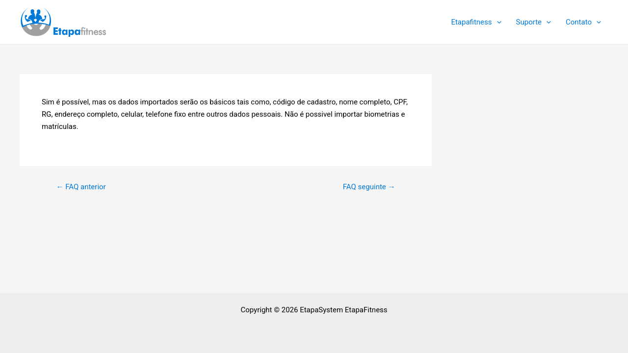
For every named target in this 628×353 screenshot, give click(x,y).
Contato (583, 22)
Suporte (533, 22)
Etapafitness (476, 22)
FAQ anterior (80, 187)
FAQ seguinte (369, 187)
